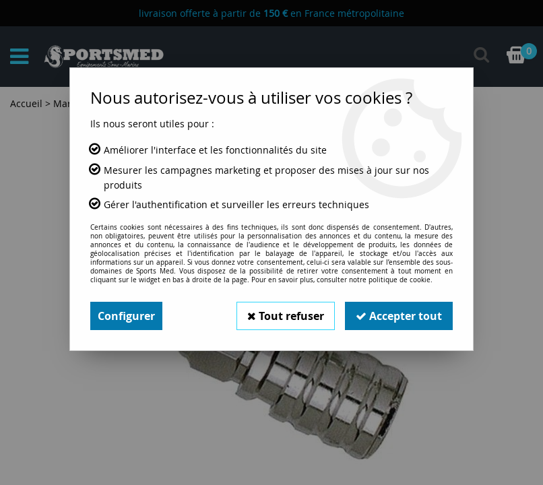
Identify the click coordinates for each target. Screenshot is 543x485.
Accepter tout (399, 316)
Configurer (126, 316)
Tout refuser (285, 316)
